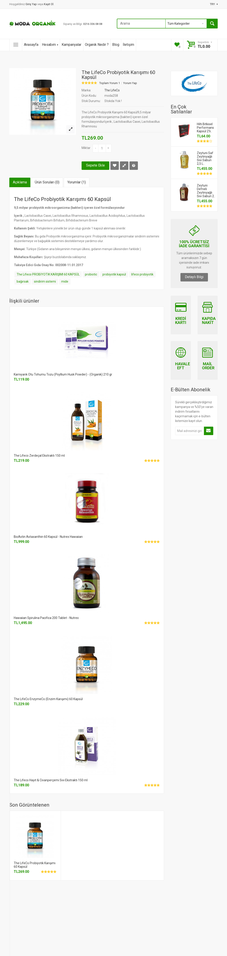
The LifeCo (112, 90)
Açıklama (20, 182)
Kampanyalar (71, 44)
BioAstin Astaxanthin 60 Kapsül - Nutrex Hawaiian (48, 536)
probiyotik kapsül (114, 274)
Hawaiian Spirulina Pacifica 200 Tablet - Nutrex (46, 618)
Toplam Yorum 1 (109, 83)
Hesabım (50, 44)
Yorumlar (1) (76, 182)
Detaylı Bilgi (194, 277)
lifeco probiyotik (142, 274)
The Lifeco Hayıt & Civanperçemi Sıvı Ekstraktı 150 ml (51, 780)
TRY (214, 4)
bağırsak (23, 281)
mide (64, 281)
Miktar (86, 148)
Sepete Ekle (95, 165)
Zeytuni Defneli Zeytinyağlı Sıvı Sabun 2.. (206, 191)
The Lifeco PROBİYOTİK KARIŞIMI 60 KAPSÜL (48, 274)
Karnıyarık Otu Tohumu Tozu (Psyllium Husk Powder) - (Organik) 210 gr (63, 374)
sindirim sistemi (45, 281)
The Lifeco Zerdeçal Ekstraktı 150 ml (39, 455)
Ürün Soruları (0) (47, 182)
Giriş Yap (31, 4)
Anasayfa (31, 44)
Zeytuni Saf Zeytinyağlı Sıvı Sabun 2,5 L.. (205, 158)
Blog (115, 44)
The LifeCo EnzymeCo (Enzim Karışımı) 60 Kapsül (48, 699)
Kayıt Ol (48, 4)
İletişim (128, 44)
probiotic (91, 274)
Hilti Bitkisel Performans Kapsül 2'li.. (205, 127)
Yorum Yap (130, 83)
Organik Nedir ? (97, 44)
